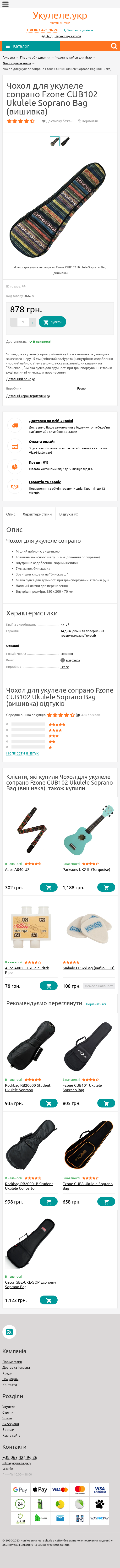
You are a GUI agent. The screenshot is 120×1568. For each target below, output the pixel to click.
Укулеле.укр (60, 17)
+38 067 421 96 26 (42, 29)
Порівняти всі (96, 1004)
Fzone (64, 667)
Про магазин (12, 1361)
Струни (7, 1412)
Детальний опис (18, 378)
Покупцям (10, 1379)
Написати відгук (22, 752)
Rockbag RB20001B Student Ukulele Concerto (29, 1185)
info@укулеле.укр (16, 1463)
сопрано (66, 653)
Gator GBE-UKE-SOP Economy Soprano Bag (30, 1284)
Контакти (9, 1384)
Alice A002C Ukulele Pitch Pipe (27, 970)
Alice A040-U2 (17, 869)
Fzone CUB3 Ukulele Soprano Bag (88, 1185)
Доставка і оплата (16, 1367)
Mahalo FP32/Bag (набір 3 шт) (89, 967)
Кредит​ (8, 1373)
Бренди (8, 1429)
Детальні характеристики (26, 395)
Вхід (49, 36)
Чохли (7, 1418)
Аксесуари (10, 1424)
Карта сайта (11, 1435)
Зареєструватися (68, 36)
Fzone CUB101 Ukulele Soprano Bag (82, 1087)
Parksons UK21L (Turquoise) (86, 869)
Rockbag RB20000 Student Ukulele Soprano (27, 1087)
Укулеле (9, 1406)
